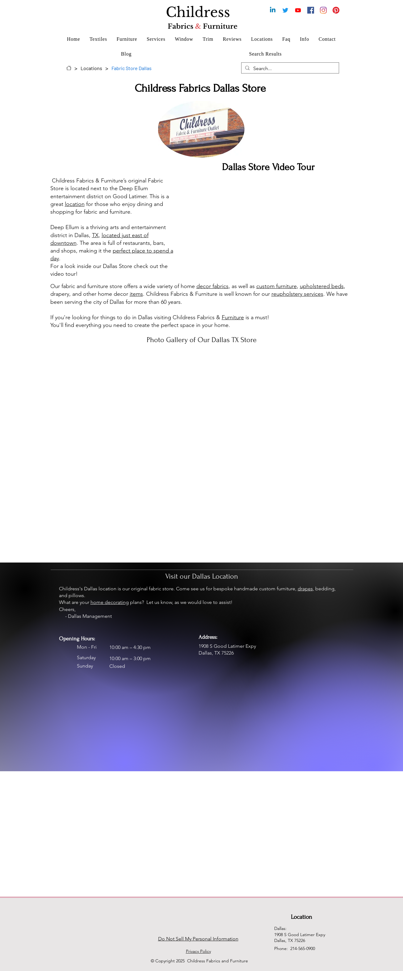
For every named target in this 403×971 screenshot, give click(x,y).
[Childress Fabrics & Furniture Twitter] (285, 10)
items (136, 294)
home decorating (109, 602)
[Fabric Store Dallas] (131, 67)
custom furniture (276, 286)
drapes (305, 589)
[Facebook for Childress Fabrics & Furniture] (310, 10)
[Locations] (91, 67)
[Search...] (289, 68)
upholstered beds (322, 286)
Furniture (233, 317)
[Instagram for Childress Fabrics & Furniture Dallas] (323, 10)
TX (95, 235)
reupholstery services (297, 294)
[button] (98, 39)
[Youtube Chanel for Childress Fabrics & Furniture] (298, 10)
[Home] (68, 67)
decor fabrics (212, 286)
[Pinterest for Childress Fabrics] (336, 10)
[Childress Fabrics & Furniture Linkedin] (272, 10)
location (75, 204)
